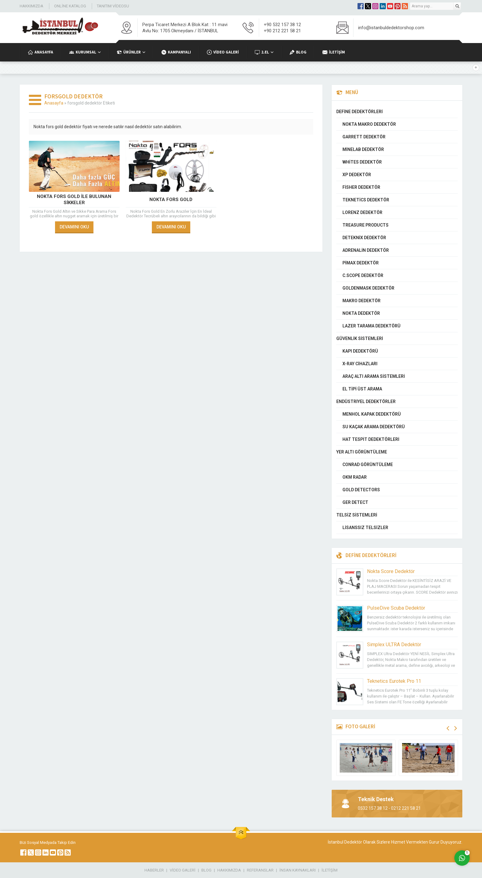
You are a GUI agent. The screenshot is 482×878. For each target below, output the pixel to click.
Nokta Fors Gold (170, 199)
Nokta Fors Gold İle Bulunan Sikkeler (74, 199)
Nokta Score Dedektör (391, 571)
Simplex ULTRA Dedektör (394, 644)
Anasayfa (53, 103)
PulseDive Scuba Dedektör (396, 608)
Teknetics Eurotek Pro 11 (394, 681)
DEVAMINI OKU (74, 226)
